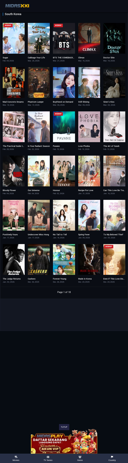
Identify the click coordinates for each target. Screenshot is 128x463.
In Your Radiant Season (39, 146)
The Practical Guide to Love (16, 146)
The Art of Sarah (111, 146)
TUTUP (64, 427)
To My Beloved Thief (113, 234)
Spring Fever (84, 234)
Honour (56, 190)
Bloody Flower (9, 190)
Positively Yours (10, 234)
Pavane (56, 146)
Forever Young (59, 278)
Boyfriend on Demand (63, 101)
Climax (81, 57)
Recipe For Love (85, 190)
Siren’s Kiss (108, 101)
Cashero (32, 278)
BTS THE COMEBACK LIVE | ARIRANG (70, 57)
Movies (16, 458)
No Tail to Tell (60, 234)
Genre (80, 458)
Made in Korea (85, 278)
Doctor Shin (109, 57)
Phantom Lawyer (36, 101)
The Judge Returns (12, 278)
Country (112, 458)
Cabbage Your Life (36, 57)
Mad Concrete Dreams (13, 101)
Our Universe (34, 190)
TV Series (48, 458)
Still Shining (83, 101)
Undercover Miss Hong (38, 234)
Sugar (5, 57)
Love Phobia (84, 146)
